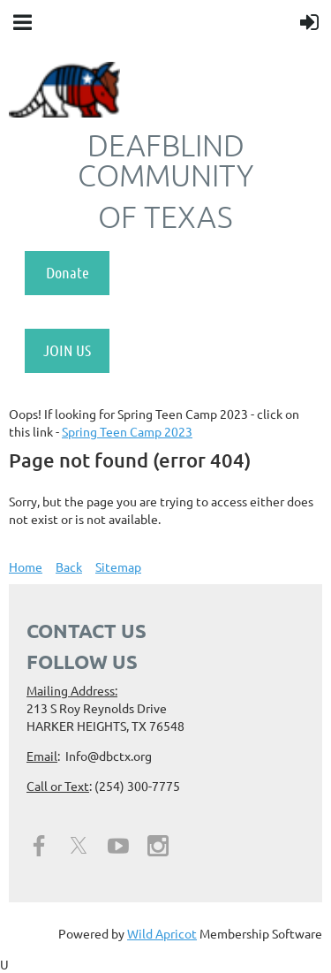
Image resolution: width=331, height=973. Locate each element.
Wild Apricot (162, 933)
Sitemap (118, 566)
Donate (67, 272)
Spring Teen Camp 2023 (127, 431)
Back (69, 566)
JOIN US (67, 350)
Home (25, 566)
